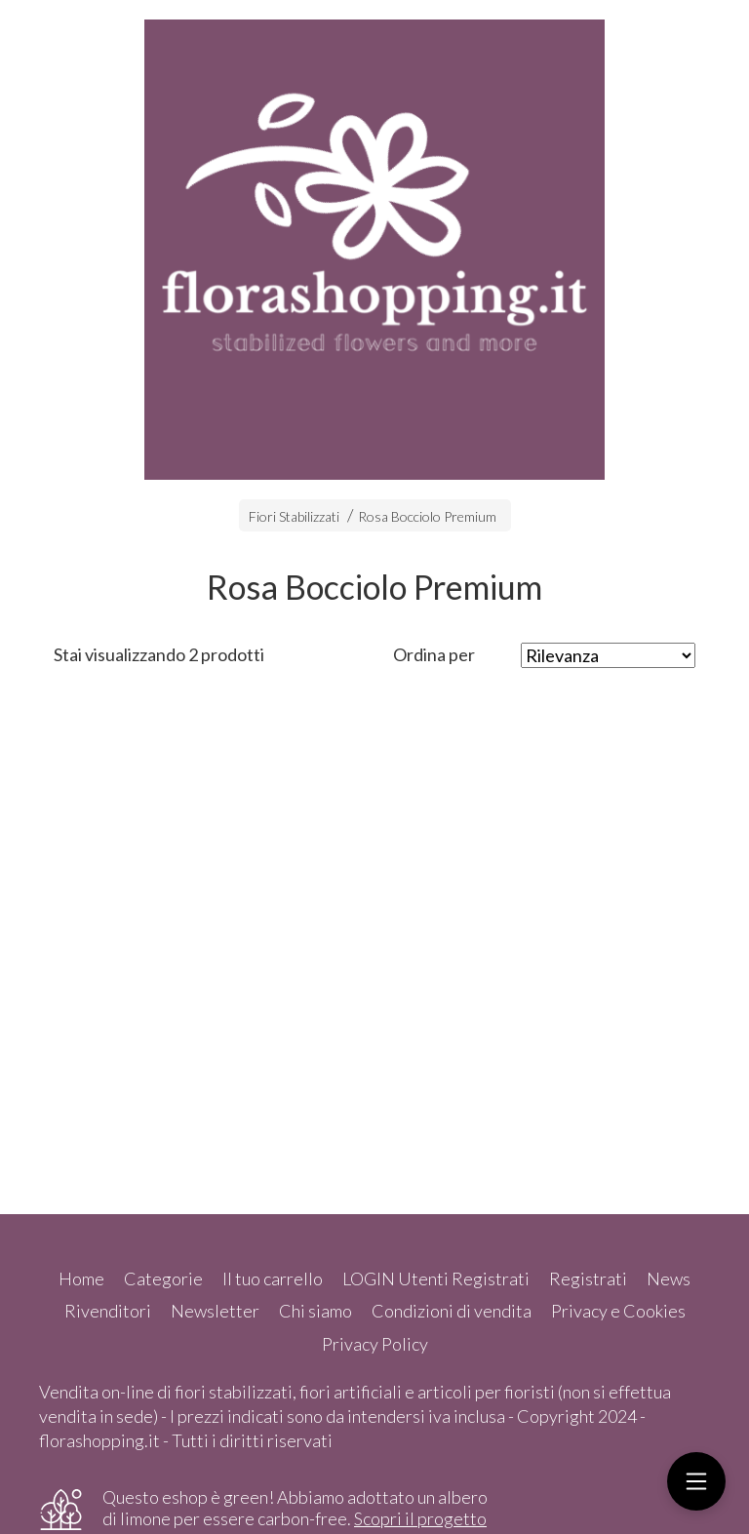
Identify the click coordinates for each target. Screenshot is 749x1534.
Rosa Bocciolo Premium (427, 516)
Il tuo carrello (272, 1278)
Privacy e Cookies (618, 1310)
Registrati (588, 1278)
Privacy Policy (375, 1344)
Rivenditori (107, 1310)
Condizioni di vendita (452, 1310)
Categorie (163, 1278)
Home (81, 1278)
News (668, 1278)
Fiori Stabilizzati (294, 516)
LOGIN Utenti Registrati (436, 1278)
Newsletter (215, 1310)
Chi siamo (315, 1310)
